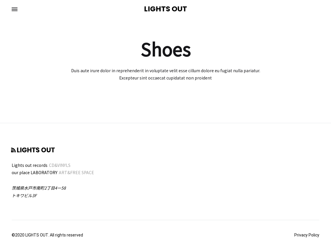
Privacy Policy (306, 235)
